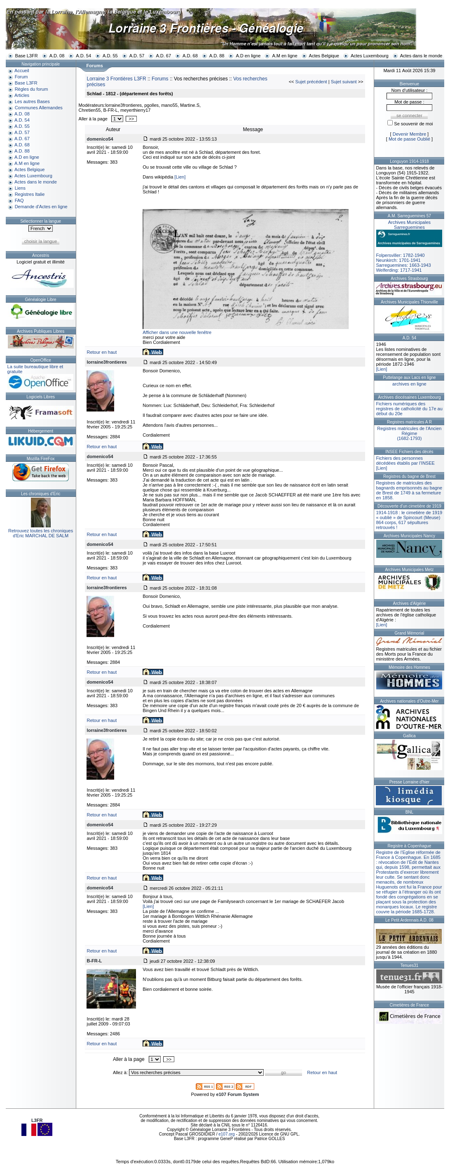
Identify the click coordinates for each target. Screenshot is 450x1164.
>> (131, 118)
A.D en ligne (248, 55)
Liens (20, 188)
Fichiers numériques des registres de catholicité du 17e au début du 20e (409, 408)
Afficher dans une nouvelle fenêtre (177, 332)
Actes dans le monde (421, 55)
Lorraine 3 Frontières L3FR (116, 79)
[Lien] (179, 176)
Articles (21, 95)
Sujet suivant (344, 81)
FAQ (19, 200)
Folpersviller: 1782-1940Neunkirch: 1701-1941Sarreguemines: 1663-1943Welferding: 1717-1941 (409, 246)
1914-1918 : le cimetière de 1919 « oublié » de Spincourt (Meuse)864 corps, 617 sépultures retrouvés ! (409, 520)
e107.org (226, 1134)
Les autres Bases (32, 101)
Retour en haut (102, 352)
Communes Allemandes (39, 107)
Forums (160, 79)
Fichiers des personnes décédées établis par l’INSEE (405, 461)
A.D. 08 (57, 55)
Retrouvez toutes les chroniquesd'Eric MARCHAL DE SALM (40, 533)
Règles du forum (31, 89)
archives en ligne (409, 383)
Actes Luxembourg (370, 55)
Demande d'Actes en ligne (41, 206)
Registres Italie (30, 194)
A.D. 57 (137, 55)
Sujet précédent (311, 81)
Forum (21, 76)
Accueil (21, 70)
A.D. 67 (163, 55)
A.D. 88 (217, 55)
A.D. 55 (110, 55)
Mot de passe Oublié (409, 138)
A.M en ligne (284, 55)
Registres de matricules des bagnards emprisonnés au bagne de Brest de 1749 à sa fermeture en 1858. (409, 490)
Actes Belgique (324, 55)
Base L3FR (26, 55)
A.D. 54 (83, 55)
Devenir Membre (409, 134)
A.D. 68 (190, 55)
